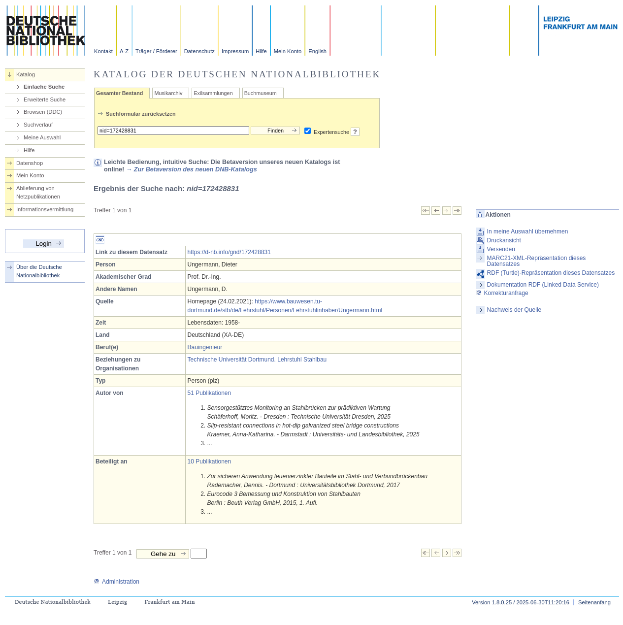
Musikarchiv (168, 93)
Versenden (501, 249)
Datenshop (29, 163)
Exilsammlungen (213, 93)
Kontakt (103, 51)
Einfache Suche (44, 87)
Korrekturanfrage (502, 293)
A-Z (124, 51)
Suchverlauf (38, 125)
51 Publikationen (209, 393)
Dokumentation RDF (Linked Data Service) (543, 284)
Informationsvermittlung (44, 209)
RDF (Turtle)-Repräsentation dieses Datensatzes (551, 272)
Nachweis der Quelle (514, 309)
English (317, 51)
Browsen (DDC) (43, 112)
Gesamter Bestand (119, 93)
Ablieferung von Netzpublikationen (38, 192)
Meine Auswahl (42, 137)
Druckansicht (504, 240)
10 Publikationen (209, 461)
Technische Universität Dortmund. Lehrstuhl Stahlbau (257, 359)
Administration (116, 581)
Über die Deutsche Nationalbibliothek (39, 271)
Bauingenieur (204, 347)
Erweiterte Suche (45, 99)
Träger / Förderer (156, 51)
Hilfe (261, 51)
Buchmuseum (260, 93)
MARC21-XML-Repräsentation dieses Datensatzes (536, 261)
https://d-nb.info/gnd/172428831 (228, 252)
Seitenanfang (594, 602)
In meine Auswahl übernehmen (527, 231)
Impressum (235, 51)
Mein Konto (288, 51)
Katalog (25, 74)
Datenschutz (199, 51)
